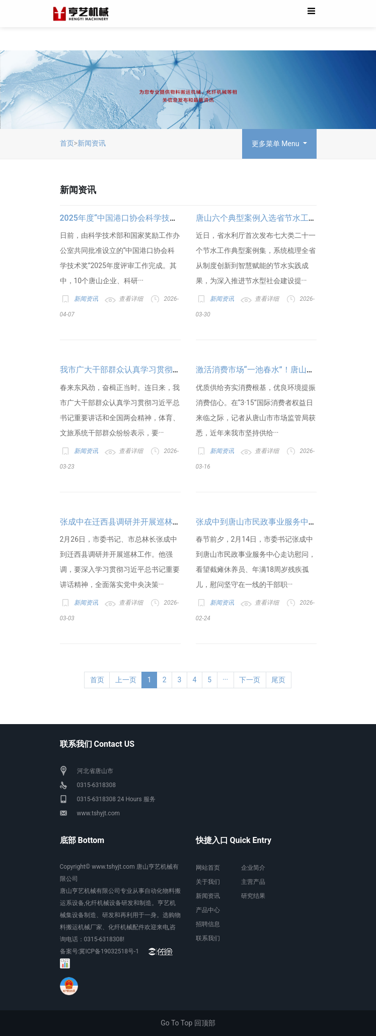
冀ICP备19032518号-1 (109, 951)
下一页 (249, 680)
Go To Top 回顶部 (188, 1023)
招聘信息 (208, 924)
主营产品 (253, 881)
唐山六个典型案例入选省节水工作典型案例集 (276, 218)
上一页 (125, 680)
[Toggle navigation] (311, 13)
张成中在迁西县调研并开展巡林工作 (124, 522)
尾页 (278, 680)
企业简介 (253, 867)
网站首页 (208, 867)
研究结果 (253, 895)
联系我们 (208, 938)
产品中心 (208, 910)
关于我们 (208, 881)
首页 (67, 143)
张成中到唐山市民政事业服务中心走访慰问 (272, 522)
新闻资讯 (92, 143)
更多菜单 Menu (276, 144)
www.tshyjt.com (98, 813)
